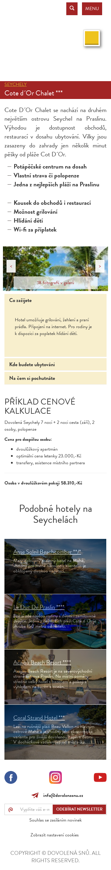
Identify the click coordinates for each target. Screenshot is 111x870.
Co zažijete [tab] (20, 300)
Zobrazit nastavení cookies (54, 834)
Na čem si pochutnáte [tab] (32, 378)
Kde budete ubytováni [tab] (32, 364)
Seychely (15, 84)
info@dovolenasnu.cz (62, 795)
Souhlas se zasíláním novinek (55, 820)
